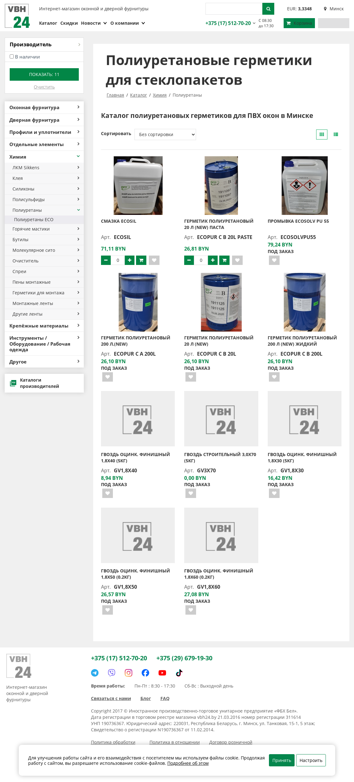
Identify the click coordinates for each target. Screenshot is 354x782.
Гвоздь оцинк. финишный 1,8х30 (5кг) (302, 457)
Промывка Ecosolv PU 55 (298, 221)
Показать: (44, 74)
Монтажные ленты (46, 303)
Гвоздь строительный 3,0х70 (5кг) (220, 457)
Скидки (69, 23)
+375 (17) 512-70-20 (227, 23)
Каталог (48, 23)
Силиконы (46, 189)
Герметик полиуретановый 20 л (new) (219, 341)
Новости (94, 23)
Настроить (311, 760)
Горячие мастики (46, 229)
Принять (281, 760)
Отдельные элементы (44, 144)
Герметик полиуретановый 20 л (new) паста (219, 224)
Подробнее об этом (188, 763)
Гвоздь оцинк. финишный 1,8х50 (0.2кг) (135, 574)
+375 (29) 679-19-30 (184, 658)
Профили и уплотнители (44, 132)
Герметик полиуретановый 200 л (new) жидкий (302, 341)
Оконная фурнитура (44, 107)
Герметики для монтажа (46, 293)
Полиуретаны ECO (33, 219)
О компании (127, 23)
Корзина (299, 23)
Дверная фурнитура (44, 120)
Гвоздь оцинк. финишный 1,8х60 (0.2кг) (218, 574)
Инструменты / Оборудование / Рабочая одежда (44, 344)
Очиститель (46, 261)
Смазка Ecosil (118, 221)
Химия (45, 157)
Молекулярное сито (46, 250)
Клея (46, 178)
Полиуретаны (47, 210)
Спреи (46, 271)
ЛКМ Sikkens (46, 167)
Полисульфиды (46, 199)
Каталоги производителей (34, 383)
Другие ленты (46, 314)
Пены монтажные (46, 282)
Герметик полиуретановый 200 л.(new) (135, 341)
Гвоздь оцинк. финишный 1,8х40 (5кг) (135, 457)
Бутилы (46, 239)
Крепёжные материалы (44, 325)
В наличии (27, 56)
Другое (44, 361)
